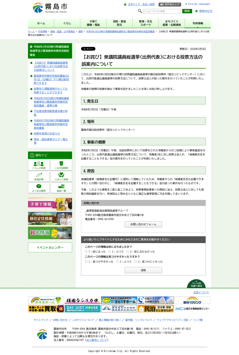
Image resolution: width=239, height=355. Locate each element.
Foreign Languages (199, 4)
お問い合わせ (60, 320)
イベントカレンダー (50, 247)
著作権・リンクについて (138, 320)
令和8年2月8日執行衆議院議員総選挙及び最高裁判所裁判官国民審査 (120, 31)
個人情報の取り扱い (110, 320)
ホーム (31, 31)
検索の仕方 (205, 11)
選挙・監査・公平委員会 (62, 31)
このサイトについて (83, 320)
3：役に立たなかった (142, 251)
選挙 (80, 31)
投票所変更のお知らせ (47, 133)
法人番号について (96, 340)
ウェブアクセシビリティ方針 (172, 320)
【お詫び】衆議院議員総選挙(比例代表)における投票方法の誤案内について (51, 66)
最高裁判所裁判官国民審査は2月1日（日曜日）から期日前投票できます (51, 79)
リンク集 (198, 320)
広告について (201, 292)
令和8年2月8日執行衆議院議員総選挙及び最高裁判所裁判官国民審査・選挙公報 (51, 102)
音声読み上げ (172, 4)
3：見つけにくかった (150, 261)
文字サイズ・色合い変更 (141, 4)
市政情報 (42, 31)
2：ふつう (118, 251)
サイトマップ (41, 320)
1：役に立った (97, 251)
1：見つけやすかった (101, 261)
